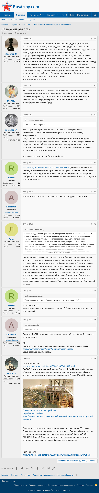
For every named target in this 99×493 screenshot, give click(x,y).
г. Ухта (17, 247)
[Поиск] (95, 15)
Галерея (51, 15)
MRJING (11, 101)
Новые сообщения (9, 19)
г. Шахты (16, 62)
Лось (11, 239)
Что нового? (35, 15)
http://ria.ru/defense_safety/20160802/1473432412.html (49, 366)
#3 (95, 115)
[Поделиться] (91, 39)
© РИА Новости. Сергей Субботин (39, 410)
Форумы (20, 15)
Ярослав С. (8, 33)
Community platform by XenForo (49, 490)
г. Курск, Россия (14, 384)
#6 (95, 224)
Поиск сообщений (27, 19)
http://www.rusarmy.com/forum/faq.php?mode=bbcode (48, 349)
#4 (95, 163)
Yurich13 (11, 373)
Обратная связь (20, 485)
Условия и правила (37, 485)
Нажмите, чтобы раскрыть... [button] (60, 252)
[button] (43, 15)
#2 (95, 86)
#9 (95, 358)
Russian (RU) (8, 481)
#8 (95, 320)
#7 (95, 290)
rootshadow (11, 130)
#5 (95, 192)
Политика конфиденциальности (61, 485)
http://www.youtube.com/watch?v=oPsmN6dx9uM (46, 167)
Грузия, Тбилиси (13, 140)
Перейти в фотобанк (33, 413)
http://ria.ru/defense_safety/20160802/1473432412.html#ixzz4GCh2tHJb (57, 455)
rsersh (11, 177)
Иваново (16, 108)
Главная (8, 15)
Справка (80, 485)
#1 (95, 39)
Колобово (16, 185)
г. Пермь (16, 218)
